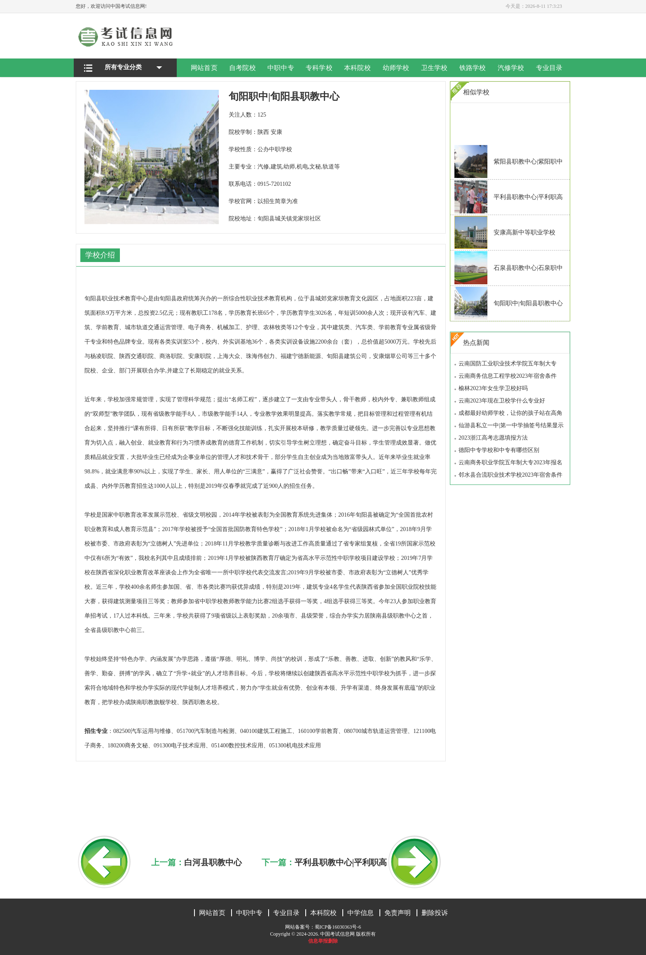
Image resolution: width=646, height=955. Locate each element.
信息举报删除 (323, 941)
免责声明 (397, 912)
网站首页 (204, 67)
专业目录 (549, 67)
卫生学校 (434, 67)
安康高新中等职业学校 (524, 232)
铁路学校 (472, 67)
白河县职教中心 (213, 862)
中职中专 (281, 67)
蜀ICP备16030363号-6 (338, 927)
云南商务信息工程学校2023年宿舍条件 (508, 376)
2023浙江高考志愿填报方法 (493, 438)
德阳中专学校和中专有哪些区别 (499, 450)
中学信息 (360, 912)
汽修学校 (511, 67)
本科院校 (357, 67)
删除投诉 (434, 912)
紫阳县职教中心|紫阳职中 (528, 161)
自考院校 (242, 67)
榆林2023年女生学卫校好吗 (493, 388)
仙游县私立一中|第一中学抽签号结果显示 (511, 425)
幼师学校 (396, 67)
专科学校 (319, 67)
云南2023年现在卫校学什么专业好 (502, 401)
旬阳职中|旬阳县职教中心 (528, 303)
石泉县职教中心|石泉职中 (528, 267)
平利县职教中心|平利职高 (341, 862)
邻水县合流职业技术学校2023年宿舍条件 (510, 475)
